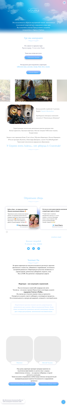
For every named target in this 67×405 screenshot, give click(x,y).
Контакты (9, 397)
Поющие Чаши (20, 5)
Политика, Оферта (46, 397)
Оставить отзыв (56, 237)
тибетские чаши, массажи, (25, 67)
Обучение (19, 363)
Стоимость (38, 393)
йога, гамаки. (46, 67)
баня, (39, 67)
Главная (9, 393)
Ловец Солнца (17, 397)
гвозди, (35, 67)
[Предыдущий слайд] (12, 90)
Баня (20, 19)
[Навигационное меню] (64, 2)
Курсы (32, 397)
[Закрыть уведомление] (24, 399)
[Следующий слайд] (54, 90)
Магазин (26, 397)
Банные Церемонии (18, 393)
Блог (39, 397)
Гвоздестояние (29, 393)
